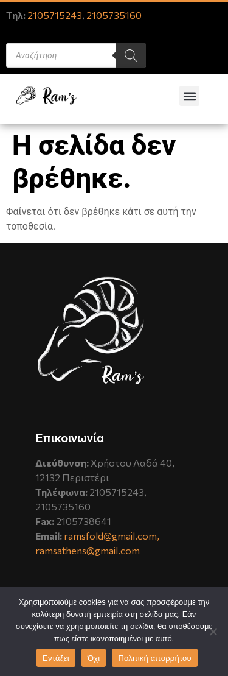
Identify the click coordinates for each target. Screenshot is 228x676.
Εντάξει (56, 658)
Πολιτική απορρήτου (154, 658)
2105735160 (114, 15)
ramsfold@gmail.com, (111, 535)
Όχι (94, 658)
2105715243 (54, 15)
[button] (189, 96)
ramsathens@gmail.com (87, 550)
